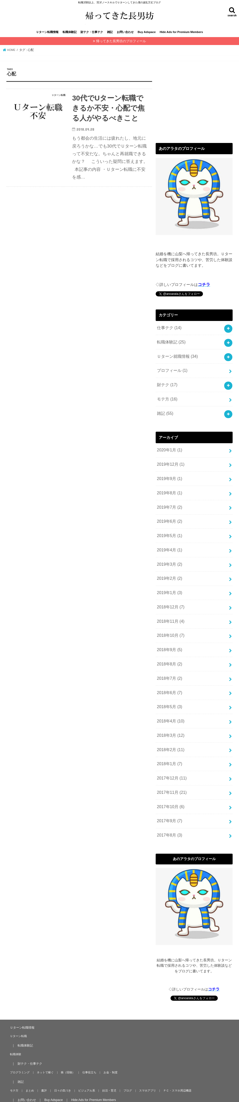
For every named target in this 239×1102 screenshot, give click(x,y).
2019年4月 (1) (169, 545)
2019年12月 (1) (170, 463)
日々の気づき (59, 1069)
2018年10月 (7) (170, 626)
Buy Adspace (146, 37)
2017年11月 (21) (171, 775)
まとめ (28, 1069)
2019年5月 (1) (169, 531)
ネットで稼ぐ (44, 1051)
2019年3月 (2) (169, 558)
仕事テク (168, 333)
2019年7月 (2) (169, 504)
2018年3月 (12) (170, 720)
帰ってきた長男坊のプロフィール (121, 47)
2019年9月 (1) (169, 477)
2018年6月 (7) (169, 680)
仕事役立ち (86, 1051)
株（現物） (66, 1051)
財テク (166, 387)
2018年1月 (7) (169, 747)
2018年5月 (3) (169, 693)
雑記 (110, 37)
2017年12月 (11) (171, 761)
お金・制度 (106, 1051)
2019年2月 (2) (169, 572)
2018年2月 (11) (170, 734)
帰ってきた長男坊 (48, 1094)
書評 (42, 1069)
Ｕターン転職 (17, 1015)
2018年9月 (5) (169, 639)
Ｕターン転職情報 (47, 37)
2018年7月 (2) (169, 666)
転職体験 (15, 1033)
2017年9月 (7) (169, 801)
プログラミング (19, 1051)
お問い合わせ (125, 37)
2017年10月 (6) (170, 788)
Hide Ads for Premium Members (181, 37)
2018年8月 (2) (169, 653)
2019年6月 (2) (169, 518)
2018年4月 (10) (170, 707)
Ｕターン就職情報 (176, 360)
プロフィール (171, 373)
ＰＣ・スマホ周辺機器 (170, 1069)
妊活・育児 (104, 1069)
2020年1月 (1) (169, 450)
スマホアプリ (141, 1069)
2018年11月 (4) (170, 612)
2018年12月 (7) (170, 599)
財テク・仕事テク (92, 37)
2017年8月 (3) (169, 815)
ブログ (122, 1069)
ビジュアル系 (82, 1069)
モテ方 (166, 400)
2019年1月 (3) (169, 585)
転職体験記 (70, 37)
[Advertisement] (194, 105)
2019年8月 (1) (169, 490)
